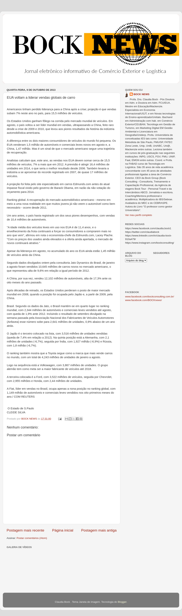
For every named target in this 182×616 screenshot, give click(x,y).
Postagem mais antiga (99, 530)
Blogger (122, 601)
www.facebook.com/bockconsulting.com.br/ (149, 296)
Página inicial (62, 530)
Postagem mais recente (25, 530)
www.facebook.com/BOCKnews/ (143, 300)
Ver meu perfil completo (138, 215)
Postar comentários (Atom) (32, 538)
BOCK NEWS (141, 94)
